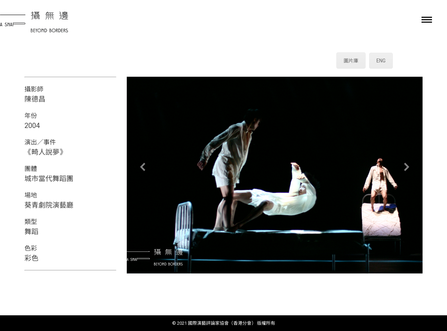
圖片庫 (351, 60)
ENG (381, 60)
